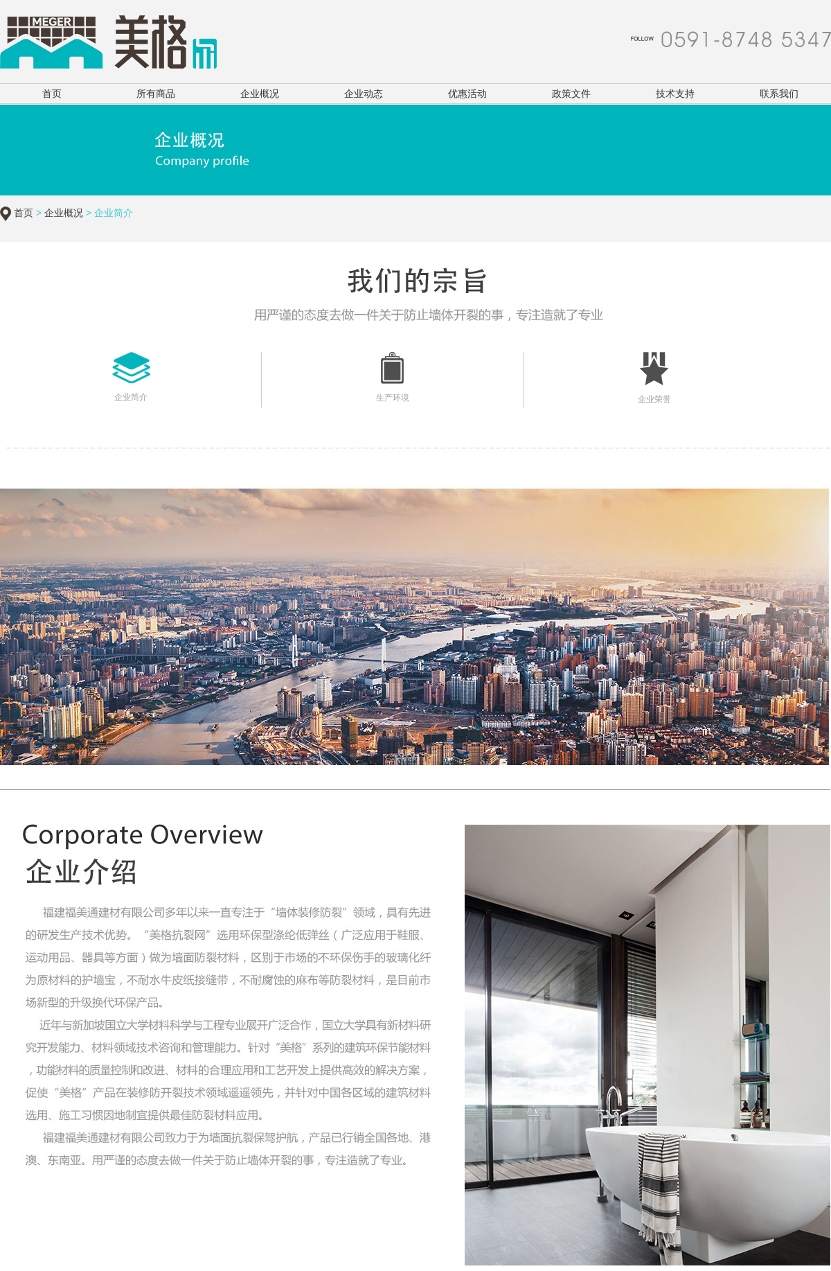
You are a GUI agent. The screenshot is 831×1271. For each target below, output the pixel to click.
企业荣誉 (654, 399)
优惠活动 (467, 93)
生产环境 (392, 398)
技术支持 (675, 93)
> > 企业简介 (83, 212)
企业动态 (363, 93)
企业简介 (131, 397)
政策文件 (571, 93)
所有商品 (155, 93)
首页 (52, 93)
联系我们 (779, 93)
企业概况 (259, 93)
